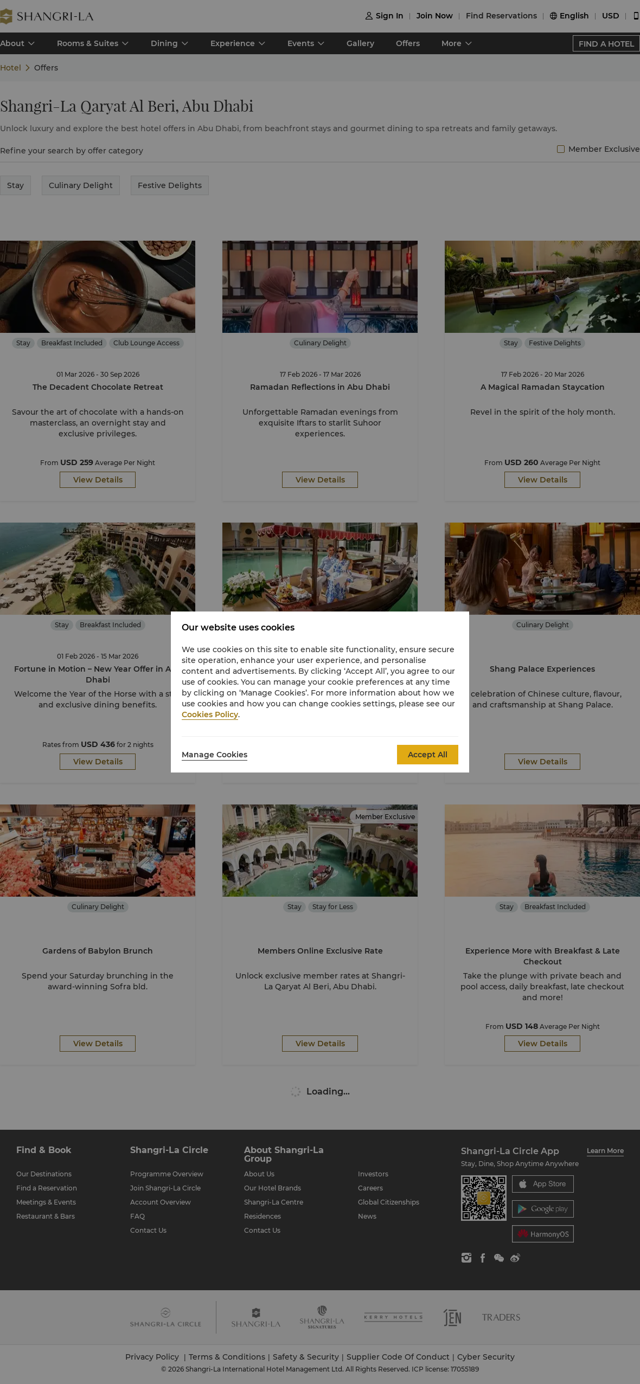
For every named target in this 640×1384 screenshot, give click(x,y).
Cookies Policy (210, 714)
